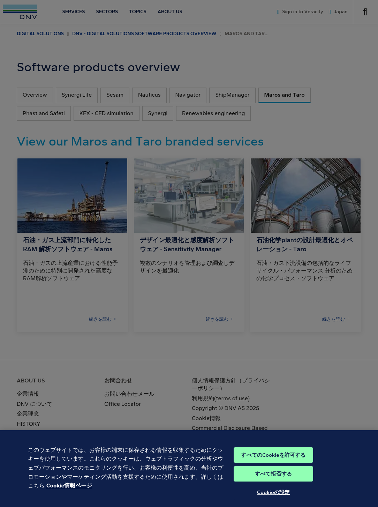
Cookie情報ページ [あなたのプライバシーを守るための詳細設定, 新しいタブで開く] (69, 491)
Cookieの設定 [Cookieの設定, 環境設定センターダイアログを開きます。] (273, 498)
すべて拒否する (273, 479)
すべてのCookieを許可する (273, 460)
